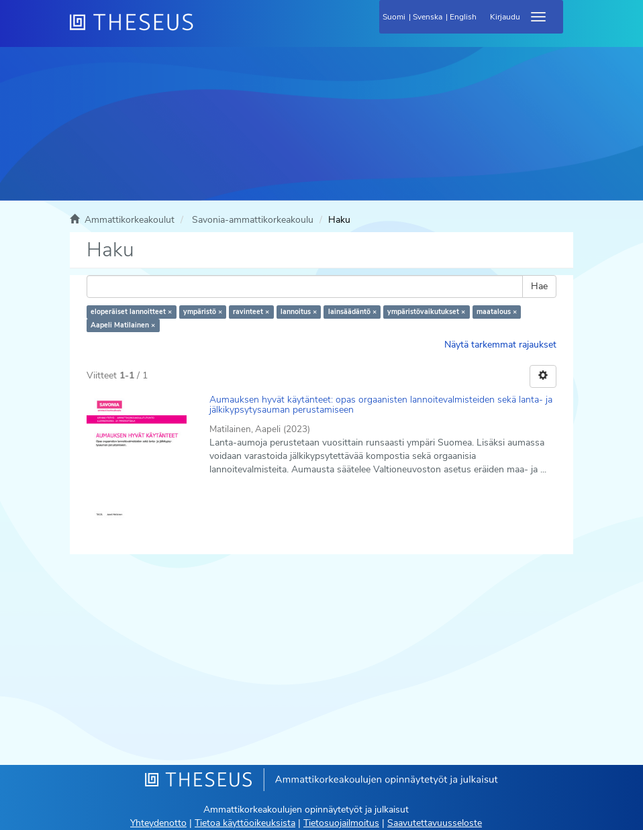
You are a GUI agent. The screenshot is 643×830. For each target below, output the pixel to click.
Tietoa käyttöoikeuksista (245, 823)
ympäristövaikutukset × (426, 312)
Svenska (427, 16)
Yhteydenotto (158, 823)
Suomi (394, 16)
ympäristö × (202, 312)
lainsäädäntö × (352, 312)
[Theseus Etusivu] (204, 30)
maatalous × (497, 312)
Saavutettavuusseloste (434, 823)
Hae (539, 286)
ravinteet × (251, 312)
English (463, 16)
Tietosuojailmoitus (341, 823)
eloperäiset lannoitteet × (131, 312)
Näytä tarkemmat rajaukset (500, 344)
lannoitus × (299, 312)
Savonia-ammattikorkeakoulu (252, 219)
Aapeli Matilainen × (123, 325)
